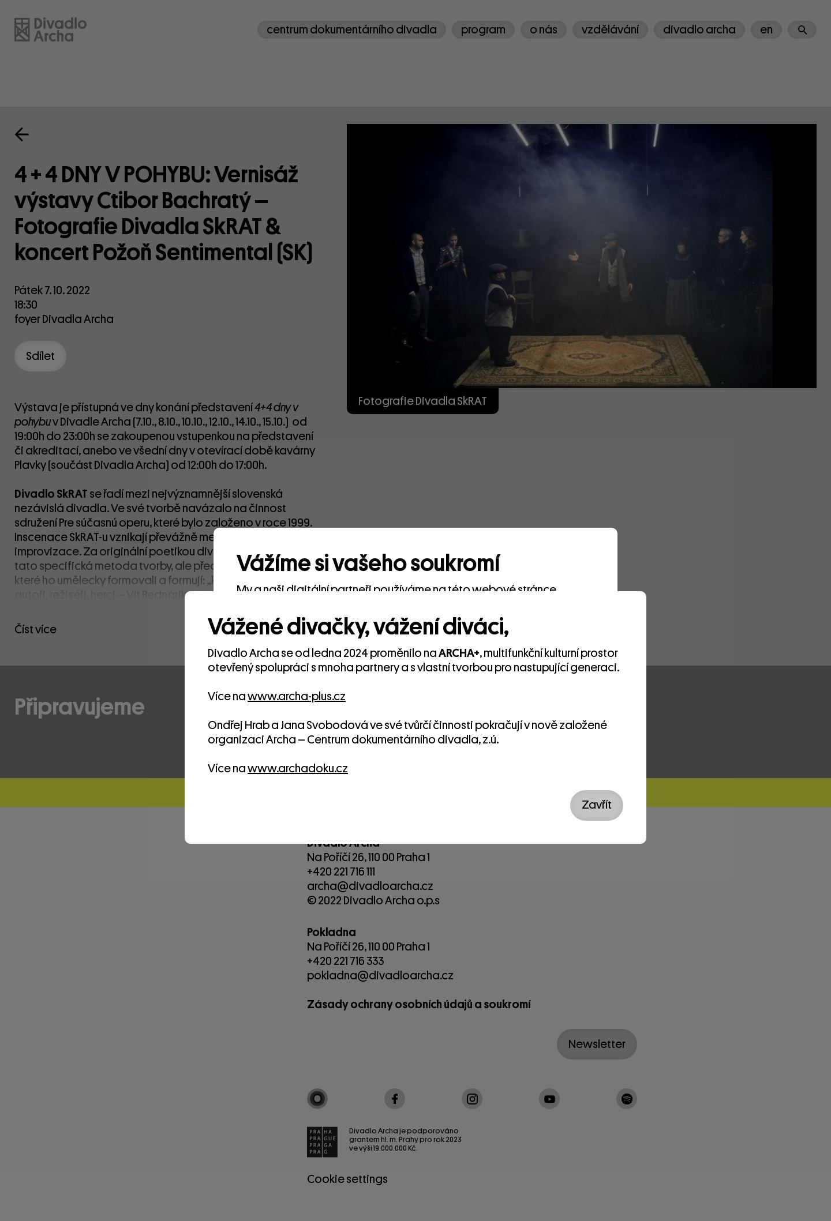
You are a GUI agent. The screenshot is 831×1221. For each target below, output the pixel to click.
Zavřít (597, 805)
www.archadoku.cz (298, 768)
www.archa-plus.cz (297, 696)
